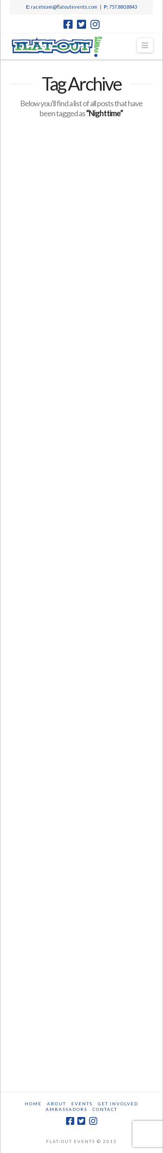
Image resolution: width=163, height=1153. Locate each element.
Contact (105, 1109)
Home (33, 1103)
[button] (145, 45)
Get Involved (118, 1103)
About (56, 1103)
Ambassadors (66, 1109)
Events (82, 1103)
